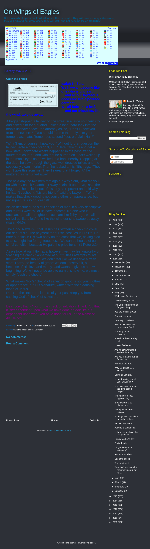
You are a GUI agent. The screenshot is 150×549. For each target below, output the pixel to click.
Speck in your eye (123, 316)
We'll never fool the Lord (126, 296)
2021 (115, 237)
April (117, 478)
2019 (115, 246)
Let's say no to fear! (124, 320)
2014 (115, 500)
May (117, 292)
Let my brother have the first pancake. (126, 433)
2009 (115, 522)
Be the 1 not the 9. (123, 423)
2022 (115, 233)
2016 (115, 258)
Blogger (91, 543)
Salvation (39, 330)
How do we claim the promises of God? (125, 326)
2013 (115, 505)
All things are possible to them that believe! (126, 417)
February (120, 486)
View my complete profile (121, 121)
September (120, 275)
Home (54, 420)
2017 (115, 254)
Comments (117, 161)
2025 (115, 220)
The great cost (122, 463)
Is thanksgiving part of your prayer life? (125, 380)
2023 (115, 228)
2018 (115, 250)
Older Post (95, 420)
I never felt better (123, 345)
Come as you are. (123, 375)
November (120, 266)
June (117, 288)
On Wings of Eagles (31, 11)
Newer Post (12, 420)
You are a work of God (125, 311)
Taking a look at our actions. (124, 411)
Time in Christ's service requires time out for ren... (126, 470)
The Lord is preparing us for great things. (126, 306)
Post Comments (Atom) (60, 430)
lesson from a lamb (124, 454)
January (119, 491)
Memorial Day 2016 (124, 300)
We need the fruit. (123, 363)
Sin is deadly (121, 443)
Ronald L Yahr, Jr (135, 101)
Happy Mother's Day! (125, 439)
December (120, 262)
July (117, 284)
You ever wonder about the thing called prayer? (126, 389)
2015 (115, 496)
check (30, 330)
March (118, 482)
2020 (115, 241)
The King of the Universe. (122, 332)
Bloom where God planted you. (123, 404)
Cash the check (122, 459)
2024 (115, 224)
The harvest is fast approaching (123, 397)
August (119, 279)
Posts (115, 157)
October (119, 271)
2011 (115, 513)
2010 (115, 518)
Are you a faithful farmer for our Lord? (126, 358)
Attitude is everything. (125, 427)
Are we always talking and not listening (125, 351)
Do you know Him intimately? (123, 448)
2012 (115, 509)
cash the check (20, 330)
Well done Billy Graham (123, 77)
